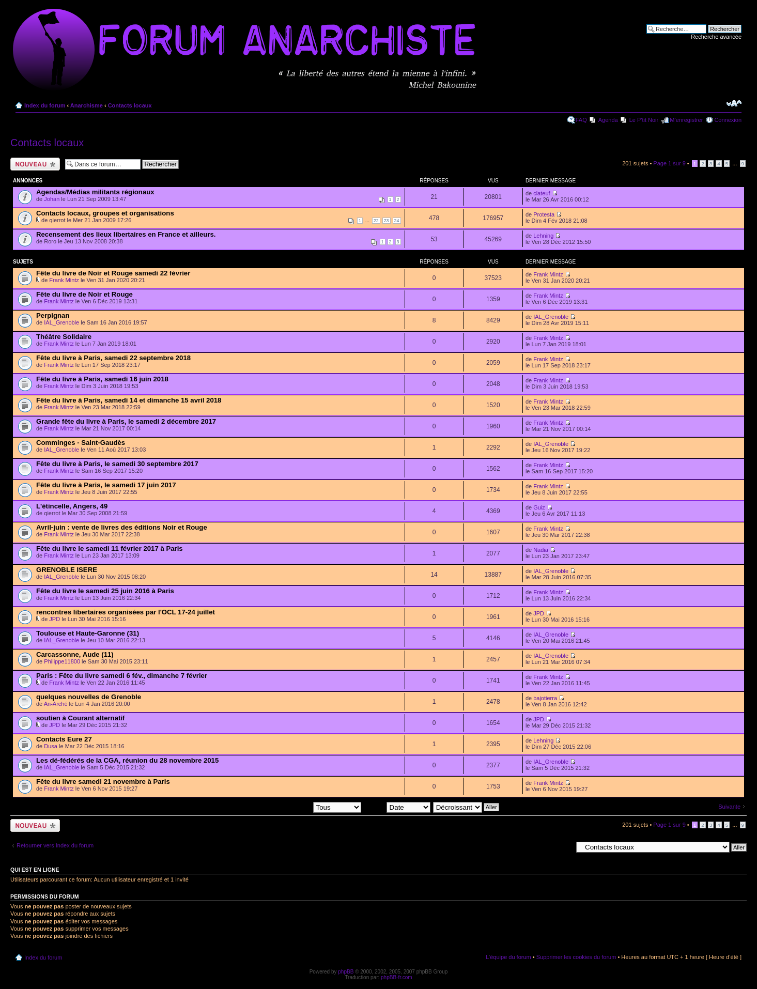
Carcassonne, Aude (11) (75, 654)
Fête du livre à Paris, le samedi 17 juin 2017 (106, 485)
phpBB (345, 972)
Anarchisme (86, 105)
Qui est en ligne (34, 870)
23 (386, 220)
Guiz (539, 507)
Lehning (543, 236)
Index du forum (44, 105)
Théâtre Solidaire (63, 337)
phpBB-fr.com (396, 977)
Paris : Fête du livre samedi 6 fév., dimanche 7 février (121, 675)
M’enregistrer (686, 120)
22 (376, 220)
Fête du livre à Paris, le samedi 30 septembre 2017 (117, 464)
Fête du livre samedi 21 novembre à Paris (103, 781)
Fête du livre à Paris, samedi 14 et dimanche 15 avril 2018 (128, 400)
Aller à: (563, 847)
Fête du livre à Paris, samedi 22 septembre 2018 (113, 358)
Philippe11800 (62, 661)
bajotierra (545, 698)
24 (396, 220)
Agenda (608, 120)
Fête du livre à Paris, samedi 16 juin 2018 (102, 379)
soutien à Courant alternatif (80, 718)
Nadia (540, 550)
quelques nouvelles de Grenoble (88, 697)
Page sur (669, 163)
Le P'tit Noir (644, 120)
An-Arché (56, 704)
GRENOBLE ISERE (66, 570)
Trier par (396, 806)
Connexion (727, 120)
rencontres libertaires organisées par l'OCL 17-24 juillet (125, 612)
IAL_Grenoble (61, 322)
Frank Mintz (64, 280)
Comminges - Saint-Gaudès (80, 442)
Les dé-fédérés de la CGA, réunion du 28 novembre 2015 (127, 760)
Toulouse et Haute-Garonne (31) (87, 633)
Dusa (50, 746)
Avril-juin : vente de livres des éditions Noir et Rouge (121, 527)
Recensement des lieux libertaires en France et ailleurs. (125, 234)
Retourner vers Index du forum (55, 845)
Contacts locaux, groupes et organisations (105, 213)
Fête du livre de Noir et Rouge (84, 294)
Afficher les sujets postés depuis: (294, 806)
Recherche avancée (716, 37)
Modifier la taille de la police (734, 103)
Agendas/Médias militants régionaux (95, 192)
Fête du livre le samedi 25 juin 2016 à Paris (105, 591)
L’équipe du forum (508, 957)
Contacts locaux (130, 105)
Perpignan (52, 315)
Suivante (729, 806)
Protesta (543, 214)
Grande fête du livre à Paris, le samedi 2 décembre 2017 (126, 421)
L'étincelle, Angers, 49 (71, 506)
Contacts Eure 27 (64, 739)
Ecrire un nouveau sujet (35, 164)
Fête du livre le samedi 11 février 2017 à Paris (109, 548)
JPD (54, 619)
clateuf (541, 193)
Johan (51, 199)
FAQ (581, 120)
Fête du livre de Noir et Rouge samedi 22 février (113, 273)
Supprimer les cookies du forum (576, 957)
